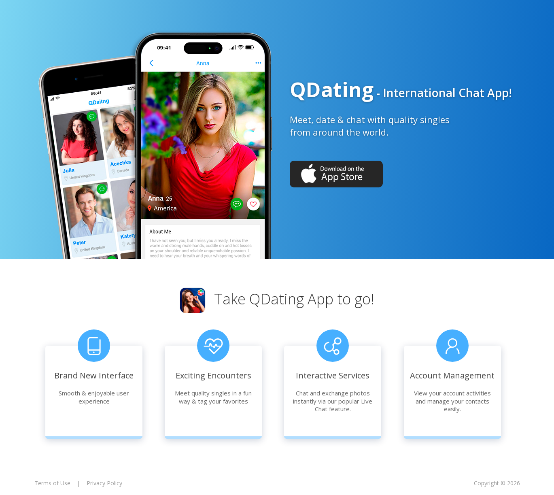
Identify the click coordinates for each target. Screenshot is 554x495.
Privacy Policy (104, 483)
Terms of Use (52, 483)
